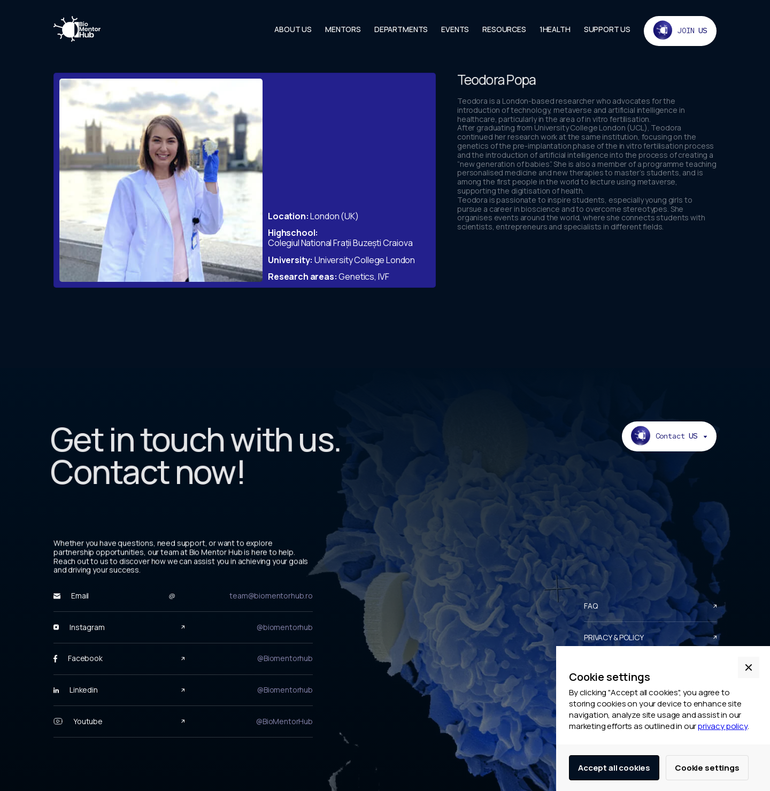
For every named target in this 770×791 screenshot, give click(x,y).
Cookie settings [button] (707, 767)
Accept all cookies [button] (614, 767)
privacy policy (723, 726)
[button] (748, 667)
